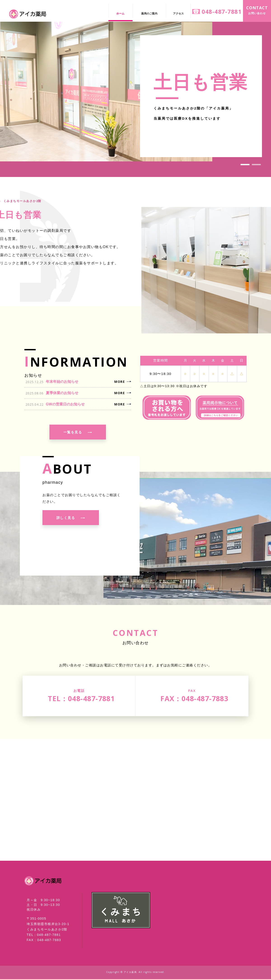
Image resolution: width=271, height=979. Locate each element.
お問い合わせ (257, 10)
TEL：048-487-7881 (44, 934)
